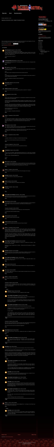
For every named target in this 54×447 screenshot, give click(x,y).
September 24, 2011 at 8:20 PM (14, 115)
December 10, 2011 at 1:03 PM (11, 201)
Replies (7, 289)
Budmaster (6, 175)
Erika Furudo (7, 82)
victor (6, 215)
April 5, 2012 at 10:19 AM (22, 360)
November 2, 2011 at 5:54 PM (13, 175)
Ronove (6, 115)
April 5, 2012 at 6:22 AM (13, 346)
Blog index (4, 13)
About (10, 13)
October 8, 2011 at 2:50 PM (14, 150)
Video (14, 45)
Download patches (18, 13)
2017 (40, 42)
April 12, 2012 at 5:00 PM (13, 402)
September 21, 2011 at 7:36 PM (18, 60)
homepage (46, 20)
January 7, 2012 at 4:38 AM (13, 276)
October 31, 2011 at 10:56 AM (11, 161)
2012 (40, 47)
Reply (6, 57)
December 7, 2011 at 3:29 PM (20, 194)
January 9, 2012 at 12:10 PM (13, 282)
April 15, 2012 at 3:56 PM (16, 410)
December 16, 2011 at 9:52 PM (14, 208)
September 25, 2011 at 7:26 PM (14, 134)
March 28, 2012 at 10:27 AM (22, 337)
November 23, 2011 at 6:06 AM (12, 181)
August (41, 53)
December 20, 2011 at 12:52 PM (12, 215)
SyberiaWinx (7, 346)
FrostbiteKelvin (7, 150)
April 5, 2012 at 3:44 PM (15, 371)
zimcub (6, 221)
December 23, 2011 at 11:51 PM (14, 227)
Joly (5, 201)
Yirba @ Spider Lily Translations (10, 194)
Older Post (34, 434)
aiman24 (6, 88)
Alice (6, 94)
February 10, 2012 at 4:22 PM (22, 295)
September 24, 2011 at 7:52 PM (11, 94)
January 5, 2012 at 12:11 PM (11, 264)
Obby (6, 161)
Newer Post (4, 434)
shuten (6, 181)
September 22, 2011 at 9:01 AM (14, 82)
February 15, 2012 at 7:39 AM (22, 304)
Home (19, 434)
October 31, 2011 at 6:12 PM (13, 169)
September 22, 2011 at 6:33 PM (13, 88)
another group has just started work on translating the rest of (22, 367)
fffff (5, 67)
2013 (40, 46)
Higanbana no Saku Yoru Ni (8, 45)
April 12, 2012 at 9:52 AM (16, 381)
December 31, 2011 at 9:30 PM (13, 250)
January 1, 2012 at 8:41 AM (20, 257)
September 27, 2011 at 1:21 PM (14, 144)
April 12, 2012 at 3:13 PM (22, 388)
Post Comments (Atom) (9, 436)
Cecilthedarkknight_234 (9, 60)
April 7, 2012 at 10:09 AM (22, 377)
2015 (40, 43)
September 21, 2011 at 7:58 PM (11, 67)
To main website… (42, 17)
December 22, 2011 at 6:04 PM (12, 221)
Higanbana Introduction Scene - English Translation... (45, 51)
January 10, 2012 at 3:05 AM (13, 321)
